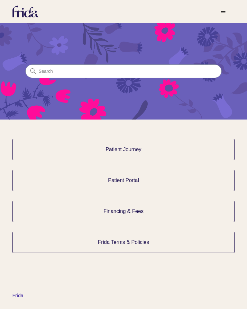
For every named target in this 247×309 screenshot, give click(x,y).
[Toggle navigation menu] (223, 11)
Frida (17, 295)
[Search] (123, 71)
